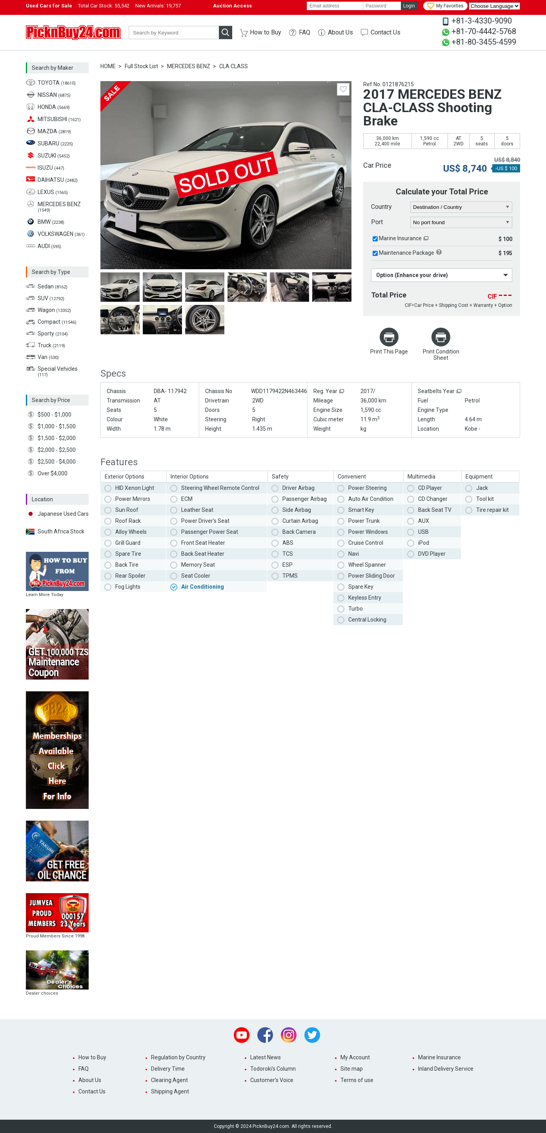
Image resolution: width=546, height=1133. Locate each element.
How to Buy (265, 32)
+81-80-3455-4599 (483, 42)
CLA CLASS (233, 66)
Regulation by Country (178, 1057)
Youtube (241, 1035)
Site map (351, 1069)
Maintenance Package (406, 253)
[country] (461, 207)
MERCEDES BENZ (188, 66)
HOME (108, 66)
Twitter (312, 1035)
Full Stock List (141, 66)
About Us (340, 32)
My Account (355, 1057)
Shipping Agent (170, 1091)
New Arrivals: (158, 6)
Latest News (265, 1057)
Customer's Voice (271, 1080)
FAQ (304, 32)
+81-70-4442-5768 (483, 31)
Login (409, 6)
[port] (461, 222)
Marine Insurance (400, 238)
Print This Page (389, 351)
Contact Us (385, 32)
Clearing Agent (169, 1080)
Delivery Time (168, 1069)
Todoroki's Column (273, 1069)
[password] (382, 6)
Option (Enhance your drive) (412, 275)
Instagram (289, 1035)
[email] (335, 6)
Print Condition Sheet (441, 354)
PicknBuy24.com (73, 32)
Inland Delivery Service (445, 1069)
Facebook (265, 1035)
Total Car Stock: (103, 6)
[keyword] (174, 32)
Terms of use (356, 1080)
